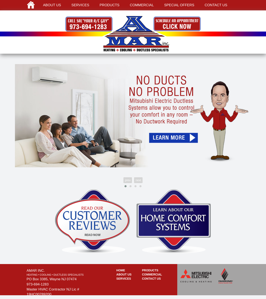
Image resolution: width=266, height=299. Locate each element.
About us (52, 5)
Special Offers (179, 5)
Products (109, 5)
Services (80, 5)
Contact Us (151, 278)
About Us (124, 274)
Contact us (216, 5)
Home (120, 270)
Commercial (142, 5)
